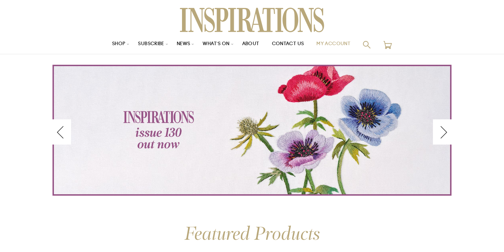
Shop (112, 45)
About (252, 45)
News (181, 45)
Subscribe (147, 45)
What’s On (216, 45)
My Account (339, 45)
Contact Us (291, 45)
